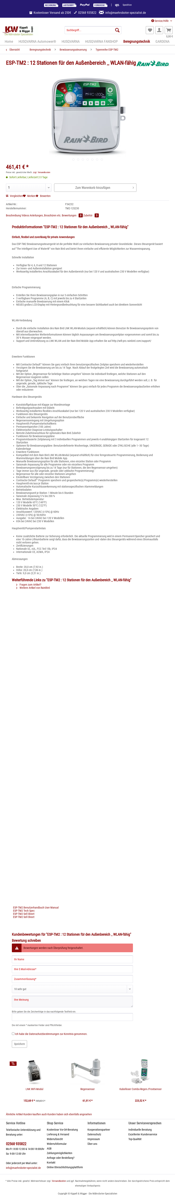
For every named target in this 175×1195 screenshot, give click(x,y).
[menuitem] (93, 31)
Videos (26, 215)
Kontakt (51, 1162)
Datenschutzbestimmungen (44, 1034)
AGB (49, 1148)
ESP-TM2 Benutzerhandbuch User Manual (36, 907)
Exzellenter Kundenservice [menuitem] (142, 1134)
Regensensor (87, 1089)
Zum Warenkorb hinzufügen (104, 187)
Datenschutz (94, 1134)
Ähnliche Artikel (14, 1114)
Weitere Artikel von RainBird (33, 587)
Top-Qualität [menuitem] (134, 1139)
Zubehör (91, 215)
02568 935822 (16, 1144)
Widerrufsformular (57, 1143)
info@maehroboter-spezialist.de (23, 1167)
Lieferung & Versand (58, 1134)
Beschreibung (13, 215)
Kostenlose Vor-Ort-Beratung (62, 1129)
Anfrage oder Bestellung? (60, 1157)
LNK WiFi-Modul (34, 1089)
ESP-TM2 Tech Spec (24, 910)
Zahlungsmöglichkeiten (59, 1153)
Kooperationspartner (99, 1129)
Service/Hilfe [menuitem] (160, 20)
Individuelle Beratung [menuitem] (140, 1129)
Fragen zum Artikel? (28, 584)
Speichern (19, 1044)
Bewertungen (72, 215)
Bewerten (43, 195)
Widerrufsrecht (55, 1139)
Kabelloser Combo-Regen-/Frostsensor (140, 1089)
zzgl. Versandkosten (41, 172)
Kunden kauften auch (35, 1114)
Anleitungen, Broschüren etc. (46, 215)
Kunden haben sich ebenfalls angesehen (69, 1114)
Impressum (94, 1139)
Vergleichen (14, 195)
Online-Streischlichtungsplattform (65, 1167)
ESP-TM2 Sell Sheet (23, 913)
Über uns (92, 1143)
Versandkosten (59, 1181)
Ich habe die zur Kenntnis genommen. (51, 1034)
